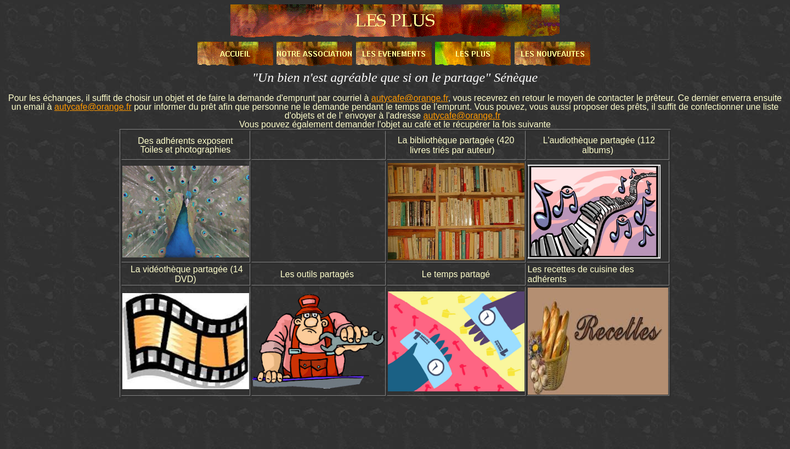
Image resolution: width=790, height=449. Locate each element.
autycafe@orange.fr (409, 98)
